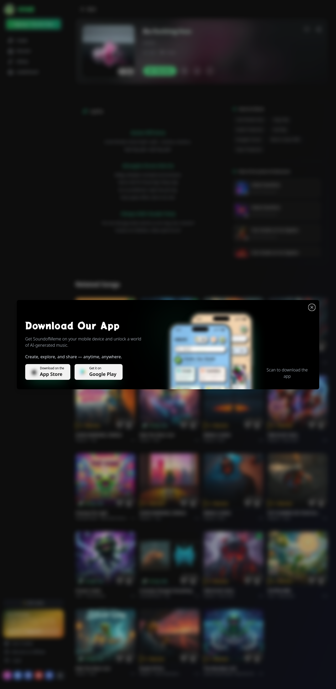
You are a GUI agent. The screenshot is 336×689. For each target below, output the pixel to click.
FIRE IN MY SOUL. (283, 434)
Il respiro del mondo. (95, 357)
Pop (94, 440)
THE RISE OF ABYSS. (221, 357)
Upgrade (33, 631)
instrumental (95, 596)
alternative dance (113, 518)
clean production (249, 149)
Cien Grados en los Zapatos (274, 229)
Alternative (163, 362)
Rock (156, 440)
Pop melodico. (101, 362)
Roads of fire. (152, 668)
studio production (250, 129)
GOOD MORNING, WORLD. (99, 434)
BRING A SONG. (217, 434)
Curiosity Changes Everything (166, 590)
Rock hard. (290, 440)
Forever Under (88, 590)
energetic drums (249, 139)
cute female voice (250, 119)
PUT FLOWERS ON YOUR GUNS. (294, 512)
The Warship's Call (220, 668)
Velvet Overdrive (265, 184)
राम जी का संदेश (279, 590)
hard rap (279, 129)
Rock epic (226, 362)
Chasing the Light (92, 512)
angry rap (281, 119)
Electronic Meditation (250, 673)
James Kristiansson (264, 191)
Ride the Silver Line (157, 434)
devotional (286, 596)
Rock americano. (167, 673)
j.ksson (149, 42)
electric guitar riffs (285, 139)
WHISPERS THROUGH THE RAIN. (166, 357)
